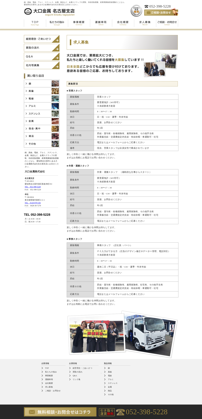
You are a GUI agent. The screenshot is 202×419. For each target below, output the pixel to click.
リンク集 (77, 379)
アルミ (111, 379)
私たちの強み (51, 372)
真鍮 (110, 372)
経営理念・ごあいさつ (82, 368)
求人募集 (49, 387)
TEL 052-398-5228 (33, 187)
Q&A (75, 376)
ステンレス (113, 383)
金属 (110, 387)
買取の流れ (77, 372)
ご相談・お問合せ (53, 391)
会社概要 (49, 383)
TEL (33, 203)
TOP (47, 368)
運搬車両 (49, 379)
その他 (111, 394)
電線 (110, 376)
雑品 (110, 391)
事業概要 (49, 376)
